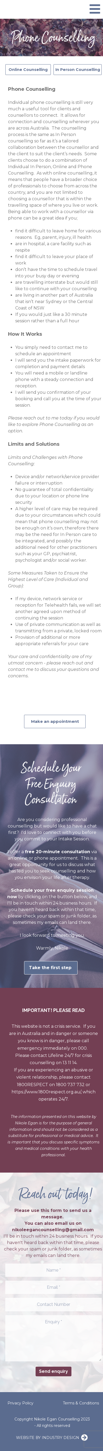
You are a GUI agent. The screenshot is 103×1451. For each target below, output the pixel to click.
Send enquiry (53, 1371)
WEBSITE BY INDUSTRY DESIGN (47, 1437)
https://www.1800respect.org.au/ (46, 1091)
